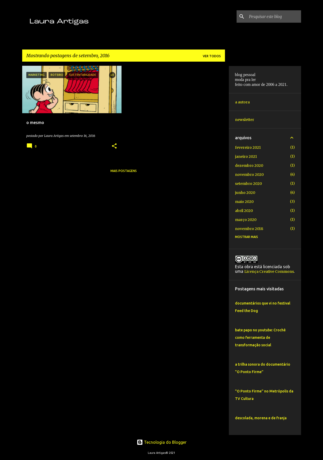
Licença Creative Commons (269, 271)
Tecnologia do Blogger (162, 442)
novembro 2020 (249, 174)
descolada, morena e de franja (261, 418)
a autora (242, 102)
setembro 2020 (248, 183)
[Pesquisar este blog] (274, 16)
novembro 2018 (249, 228)
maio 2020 (244, 201)
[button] (114, 146)
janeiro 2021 (246, 156)
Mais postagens (123, 171)
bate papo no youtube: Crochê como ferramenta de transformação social (260, 337)
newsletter (244, 119)
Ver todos (212, 56)
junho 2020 (245, 192)
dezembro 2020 (249, 165)
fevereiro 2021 (248, 147)
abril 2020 (244, 210)
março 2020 (245, 219)
